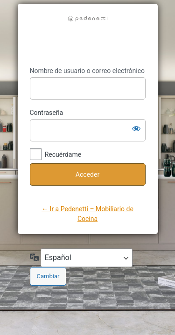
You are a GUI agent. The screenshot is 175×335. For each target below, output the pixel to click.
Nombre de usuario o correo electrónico (87, 70)
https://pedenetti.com (87, 35)
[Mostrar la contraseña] (136, 128)
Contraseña (46, 112)
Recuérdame (63, 154)
